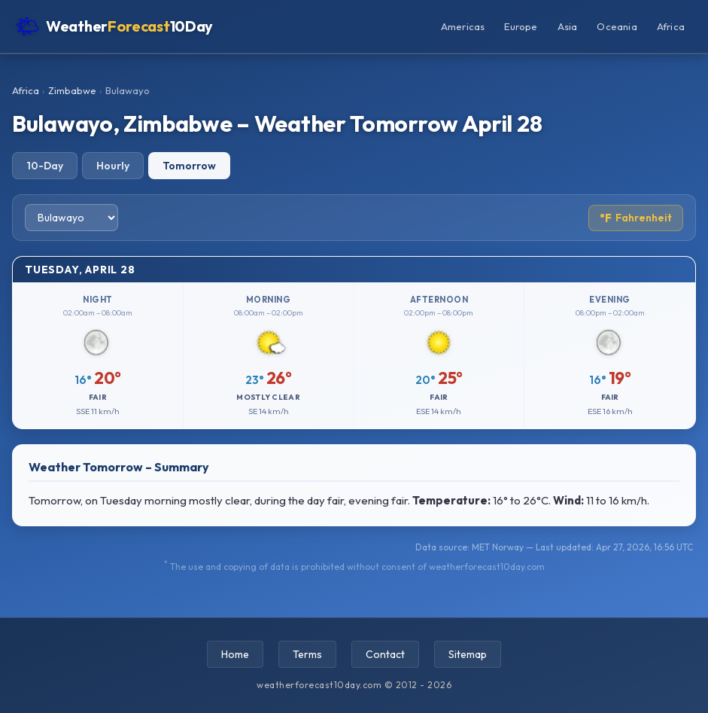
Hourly (112, 165)
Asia (568, 26)
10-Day (44, 165)
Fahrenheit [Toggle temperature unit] (636, 218)
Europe (520, 26)
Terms (307, 654)
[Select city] (71, 217)
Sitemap (467, 654)
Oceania (617, 26)
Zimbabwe (72, 90)
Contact (385, 654)
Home (235, 654)
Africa (671, 26)
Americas (463, 26)
